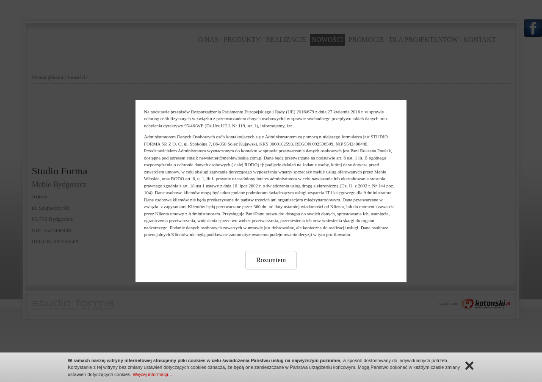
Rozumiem (271, 260)
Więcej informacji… (152, 374)
